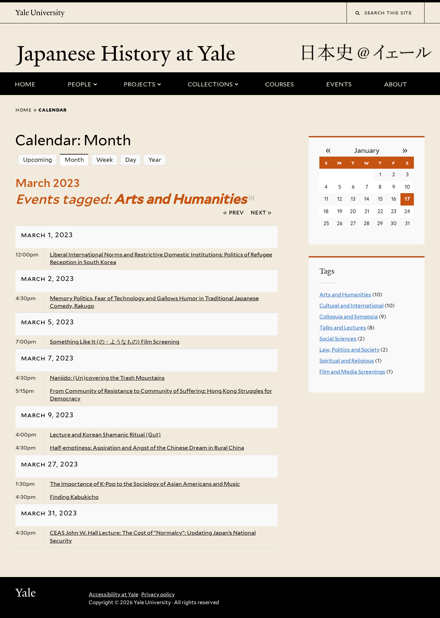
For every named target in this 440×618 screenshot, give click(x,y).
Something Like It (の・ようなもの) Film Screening (114, 341)
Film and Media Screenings (352, 371)
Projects (139, 84)
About (395, 84)
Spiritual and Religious (346, 360)
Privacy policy (158, 594)
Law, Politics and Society (349, 349)
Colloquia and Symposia (348, 316)
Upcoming (37, 159)
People (79, 84)
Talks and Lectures (342, 327)
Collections (210, 84)
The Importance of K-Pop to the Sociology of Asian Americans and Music (145, 484)
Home (25, 84)
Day (130, 159)
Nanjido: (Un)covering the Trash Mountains (107, 378)
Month (77, 159)
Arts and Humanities (345, 294)
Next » (261, 212)
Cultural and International (351, 305)
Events (339, 84)
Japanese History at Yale (128, 53)
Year (154, 159)
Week (104, 159)
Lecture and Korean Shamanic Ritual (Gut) (105, 434)
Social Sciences (337, 338)
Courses (279, 84)
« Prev (233, 212)
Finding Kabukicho (74, 497)
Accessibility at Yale (113, 594)
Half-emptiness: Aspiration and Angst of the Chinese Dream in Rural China (147, 447)
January (367, 150)
